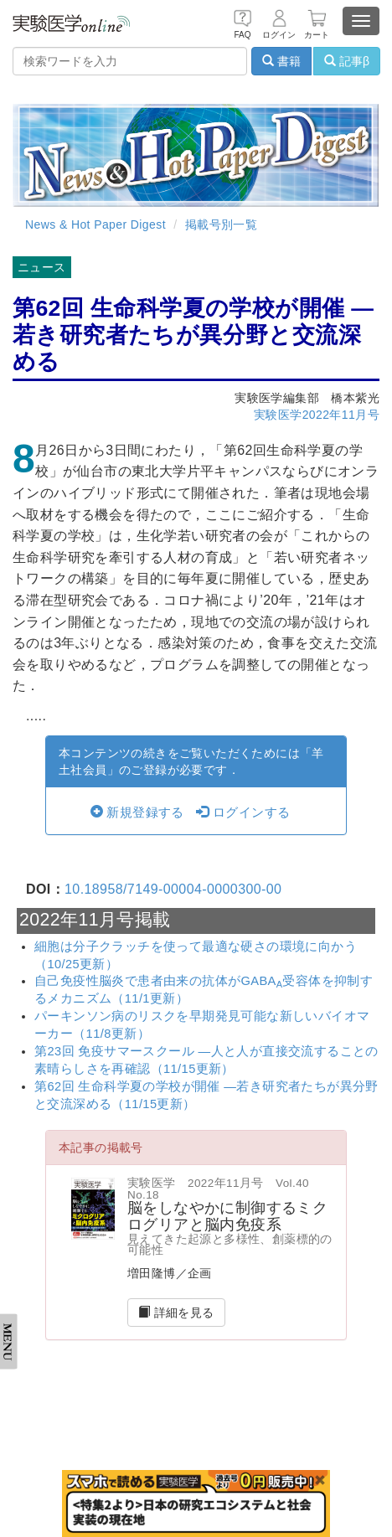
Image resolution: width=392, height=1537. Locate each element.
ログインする (243, 812)
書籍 (281, 61)
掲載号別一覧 (221, 224)
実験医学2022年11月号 (316, 414)
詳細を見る (176, 1312)
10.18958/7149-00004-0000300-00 (172, 889)
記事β (346, 61)
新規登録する (137, 812)
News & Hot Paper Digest (95, 224)
